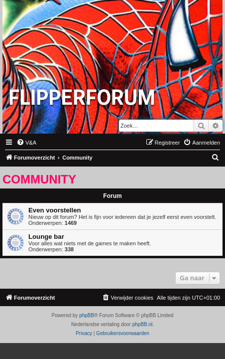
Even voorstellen (54, 210)
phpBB (86, 315)
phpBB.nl (142, 324)
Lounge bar (46, 236)
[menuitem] (26, 143)
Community (39, 179)
